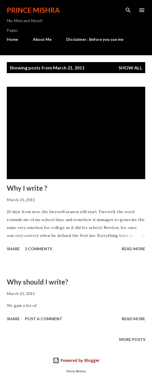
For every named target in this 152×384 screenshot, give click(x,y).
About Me (42, 39)
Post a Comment (43, 318)
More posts (132, 339)
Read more (133, 248)
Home (12, 39)
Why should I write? (37, 282)
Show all (130, 67)
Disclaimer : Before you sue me (94, 39)
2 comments (38, 248)
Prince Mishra (33, 10)
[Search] (128, 10)
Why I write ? (27, 188)
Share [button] (13, 248)
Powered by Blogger (76, 360)
